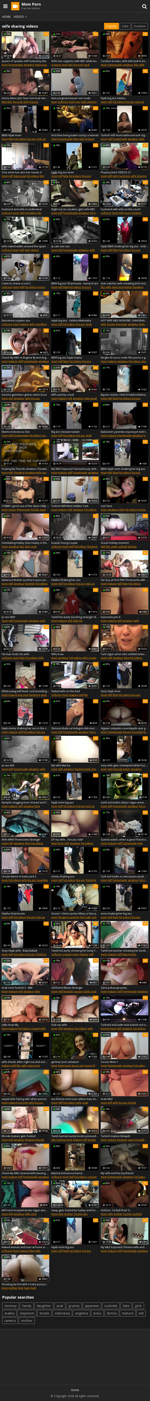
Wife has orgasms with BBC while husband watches (75, 61)
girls (138, 1306)
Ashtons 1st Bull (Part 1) (115, 1210)
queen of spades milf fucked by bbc (24, 61)
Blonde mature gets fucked (18, 1136)
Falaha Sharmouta (13, 913)
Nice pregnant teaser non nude (70, 98)
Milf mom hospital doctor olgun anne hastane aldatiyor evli (25, 1210)
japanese (92, 1306)
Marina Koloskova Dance (67, 1173)
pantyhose (46, 509)
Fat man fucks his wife (15, 654)
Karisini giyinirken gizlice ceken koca (24, 394)
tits (39, 213)
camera (10, 1320)
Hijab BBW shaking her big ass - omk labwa (124, 246)
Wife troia (57, 654)
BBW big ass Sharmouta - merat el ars (74, 283)
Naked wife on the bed (65, 691)
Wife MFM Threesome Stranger (21, 839)
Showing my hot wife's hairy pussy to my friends (25, 1284)
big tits (35, 509)
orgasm (56, 65)
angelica (81, 1313)
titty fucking (58, 1140)
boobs (44, 1313)
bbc (70, 65)
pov (78, 102)
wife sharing (88, 102)
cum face (106, 506)
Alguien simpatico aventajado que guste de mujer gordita (124, 728)
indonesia (62, 1313)
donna (112, 1313)
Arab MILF (107, 1099)
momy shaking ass (63, 876)
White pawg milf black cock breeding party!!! (25, 691)
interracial (41, 65)
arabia (9, 1313)
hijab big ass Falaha (113, 98)
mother (68, 1214)
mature (24, 324)
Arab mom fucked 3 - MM (17, 987)
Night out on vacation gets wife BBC (73, 209)
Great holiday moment (115, 543)
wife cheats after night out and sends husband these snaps (25, 1062)
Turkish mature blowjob (115, 1136)
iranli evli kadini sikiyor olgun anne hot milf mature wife (124, 802)
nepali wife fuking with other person (24, 1099)
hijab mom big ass (62, 802)
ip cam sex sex (60, 246)
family (26, 1306)
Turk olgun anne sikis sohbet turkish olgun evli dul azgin (124, 654)
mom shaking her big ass (116, 913)
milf (110, 102)
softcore (63, 102)
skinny (35, 250)
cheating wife (33, 472)
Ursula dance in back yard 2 (19, 876)
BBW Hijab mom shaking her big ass (123, 469)
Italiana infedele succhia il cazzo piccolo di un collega (25, 580)
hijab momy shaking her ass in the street (25, 728)
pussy (127, 213)
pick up (139, 102)
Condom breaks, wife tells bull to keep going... (124, 61)
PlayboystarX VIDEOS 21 (116, 172)
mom (5, 65)
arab (89, 324)
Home (6, 17)
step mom (118, 287)
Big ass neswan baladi (65, 432)
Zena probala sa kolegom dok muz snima (75, 728)
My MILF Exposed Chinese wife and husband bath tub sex (124, 1247)
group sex (77, 1065)
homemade (15, 65)
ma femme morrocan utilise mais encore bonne (75, 1099)
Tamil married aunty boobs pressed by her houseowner (75, 1136)
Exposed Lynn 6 (110, 617)
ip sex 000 (8, 765)
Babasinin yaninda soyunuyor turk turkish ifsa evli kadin (124, 432)
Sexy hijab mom (111, 691)
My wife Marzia (60, 765)
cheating (137, 287)
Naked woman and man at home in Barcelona (25, 1247)
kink (20, 1288)
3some (111, 324)
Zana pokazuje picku (114, 987)
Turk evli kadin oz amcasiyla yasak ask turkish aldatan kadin (124, 876)
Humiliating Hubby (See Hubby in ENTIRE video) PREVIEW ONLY (25, 543)
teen (54, 102)
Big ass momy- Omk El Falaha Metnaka (124, 394)
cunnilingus (42, 324)
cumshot (74, 917)
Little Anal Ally (10, 1025)
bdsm (128, 287)
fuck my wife (59, 1025)
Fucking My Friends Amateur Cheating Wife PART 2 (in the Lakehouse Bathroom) (25, 469)
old (141, 1313)
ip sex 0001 (8, 617)
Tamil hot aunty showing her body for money (75, 950)
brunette (143, 509)
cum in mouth (136, 1140)
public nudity (91, 991)
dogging (63, 917)
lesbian (89, 139)
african (132, 546)
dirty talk (85, 917)
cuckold (122, 546)
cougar (78, 991)
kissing (105, 1028)
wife (141, 65)
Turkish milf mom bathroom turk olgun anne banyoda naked (124, 135)
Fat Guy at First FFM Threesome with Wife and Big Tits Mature (124, 580)
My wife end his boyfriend (117, 1173)
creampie (94, 658)
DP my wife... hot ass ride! (67, 839)
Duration (140, 26)
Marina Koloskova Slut (16, 432)
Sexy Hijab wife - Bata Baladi (19, 950)
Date (125, 26)
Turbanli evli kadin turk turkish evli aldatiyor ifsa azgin (124, 1025)
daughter (44, 1306)
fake (126, 1306)
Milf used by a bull (62, 394)
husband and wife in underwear (22, 209)
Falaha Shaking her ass (66, 580)
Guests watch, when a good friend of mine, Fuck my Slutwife (124, 839)
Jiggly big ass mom (62, 172)
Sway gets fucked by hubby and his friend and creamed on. (75, 1210)
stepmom (27, 1313)
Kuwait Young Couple (64, 543)
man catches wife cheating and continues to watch (124, 283)
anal (86, 65)
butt (33, 1288)
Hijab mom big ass (62, 1247)
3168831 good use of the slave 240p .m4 (25, 506)
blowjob (30, 583)
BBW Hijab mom (11, 135)
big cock (78, 65)
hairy (27, 1288)
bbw (4, 102)
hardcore (124, 176)
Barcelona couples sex (16, 320)
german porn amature (65, 1062)
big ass (33, 102)
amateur (28, 65)
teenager (121, 324)
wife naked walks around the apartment (25, 246)
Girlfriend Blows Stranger (67, 987)
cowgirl (35, 1028)
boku (97, 1313)
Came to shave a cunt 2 (16, 283)
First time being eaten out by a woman (75, 135)
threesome (23, 509)
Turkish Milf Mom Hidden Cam (69, 506)
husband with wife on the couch (121, 209)
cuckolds (110, 1306)
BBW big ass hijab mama (66, 357)
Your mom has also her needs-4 (21, 172)
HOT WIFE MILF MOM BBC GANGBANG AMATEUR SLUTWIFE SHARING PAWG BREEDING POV (124, 320)
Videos (21, 17)
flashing (92, 546)
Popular (111, 26)
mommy (10, 1306)
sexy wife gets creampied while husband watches (124, 765)
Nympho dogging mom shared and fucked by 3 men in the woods (25, 802)
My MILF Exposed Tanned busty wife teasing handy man (75, 469)
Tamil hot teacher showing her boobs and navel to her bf (124, 950)
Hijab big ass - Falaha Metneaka (71, 320)
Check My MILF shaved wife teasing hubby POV (25, 1173)
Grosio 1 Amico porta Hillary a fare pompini (75, 913)
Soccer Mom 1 (109, 1062)
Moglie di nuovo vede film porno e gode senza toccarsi (124, 357)
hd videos (119, 102)
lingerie (136, 213)
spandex (42, 880)
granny (74, 1306)
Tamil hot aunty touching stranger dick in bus (75, 617)
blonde (118, 769)
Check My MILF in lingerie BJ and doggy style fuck (25, 357)
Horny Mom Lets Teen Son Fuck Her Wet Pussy (25, 98)
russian (46, 435)
